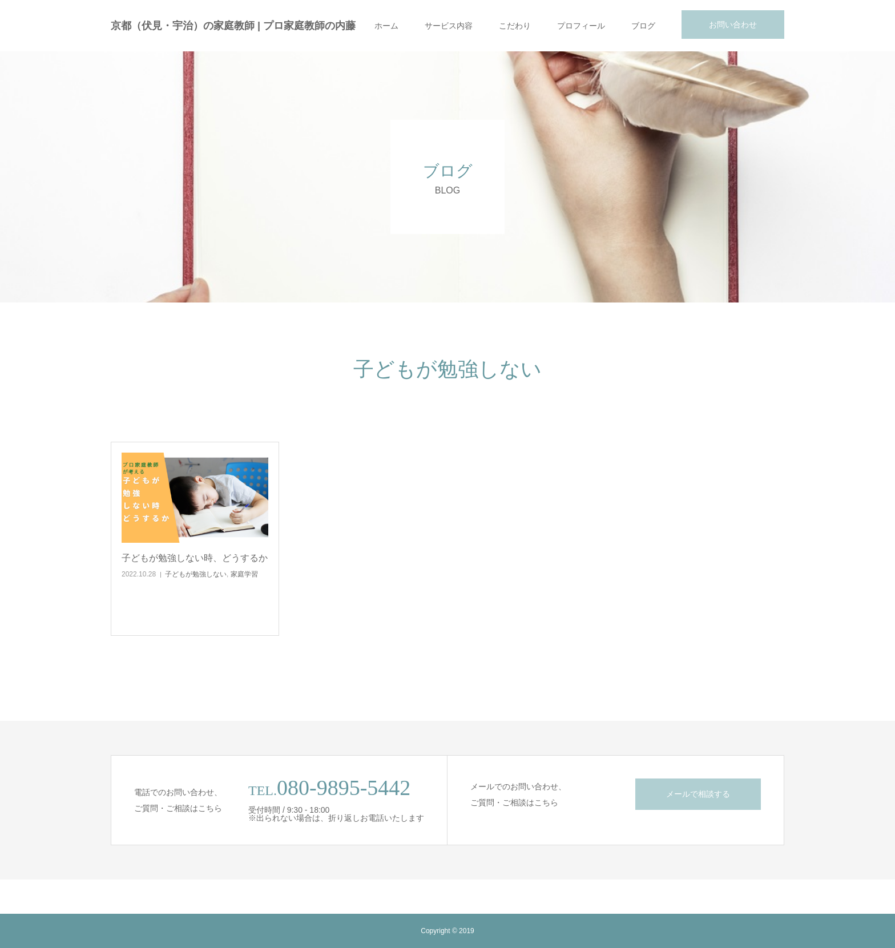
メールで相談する (698, 793)
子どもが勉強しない (196, 574)
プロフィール (581, 25)
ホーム (386, 25)
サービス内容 (449, 25)
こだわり (515, 25)
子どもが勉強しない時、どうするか (195, 558)
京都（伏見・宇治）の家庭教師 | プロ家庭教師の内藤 (233, 25)
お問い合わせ (733, 24)
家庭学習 (244, 574)
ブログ (643, 25)
